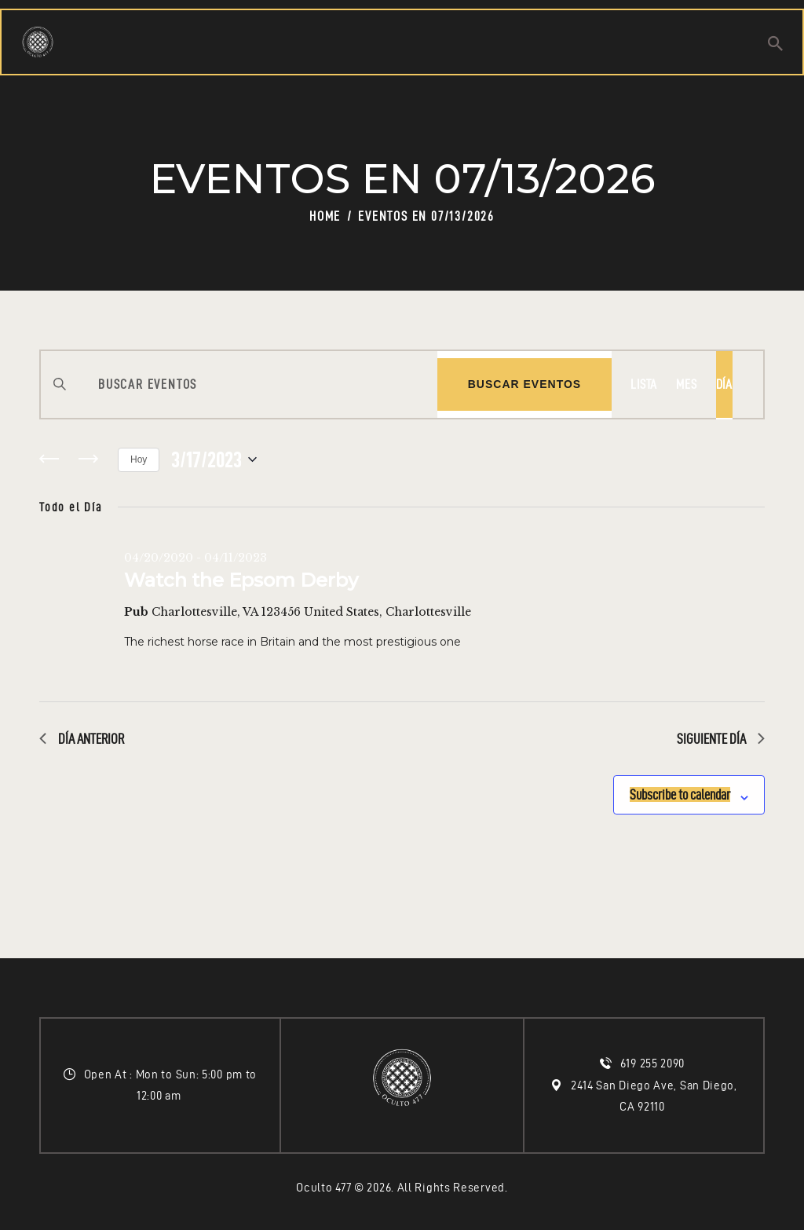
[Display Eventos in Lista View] (643, 384)
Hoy (138, 459)
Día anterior (81, 738)
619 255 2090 (654, 1063)
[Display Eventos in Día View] (724, 384)
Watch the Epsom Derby (241, 580)
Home (325, 216)
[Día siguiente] (88, 459)
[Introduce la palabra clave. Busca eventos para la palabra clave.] (239, 384)
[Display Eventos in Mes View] (686, 384)
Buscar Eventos (524, 384)
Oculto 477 (323, 1187)
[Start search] (775, 45)
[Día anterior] (48, 459)
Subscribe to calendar (657, 789)
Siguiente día (721, 738)
